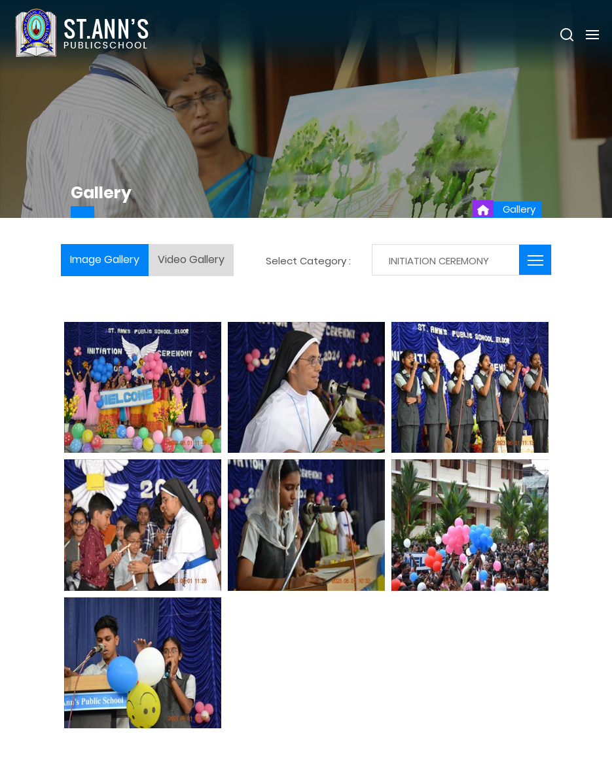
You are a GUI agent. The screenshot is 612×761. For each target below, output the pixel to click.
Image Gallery (104, 259)
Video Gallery (191, 259)
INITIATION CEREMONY (439, 261)
